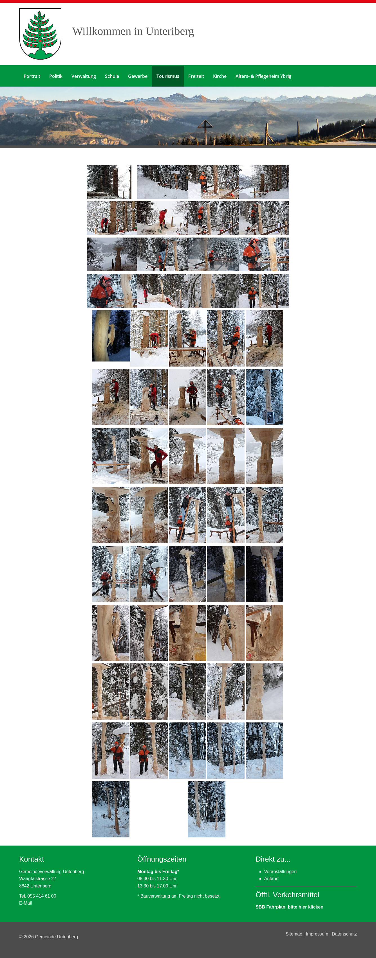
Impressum (318, 933)
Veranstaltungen (280, 871)
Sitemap (294, 933)
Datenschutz (344, 933)
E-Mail (25, 902)
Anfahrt (271, 878)
